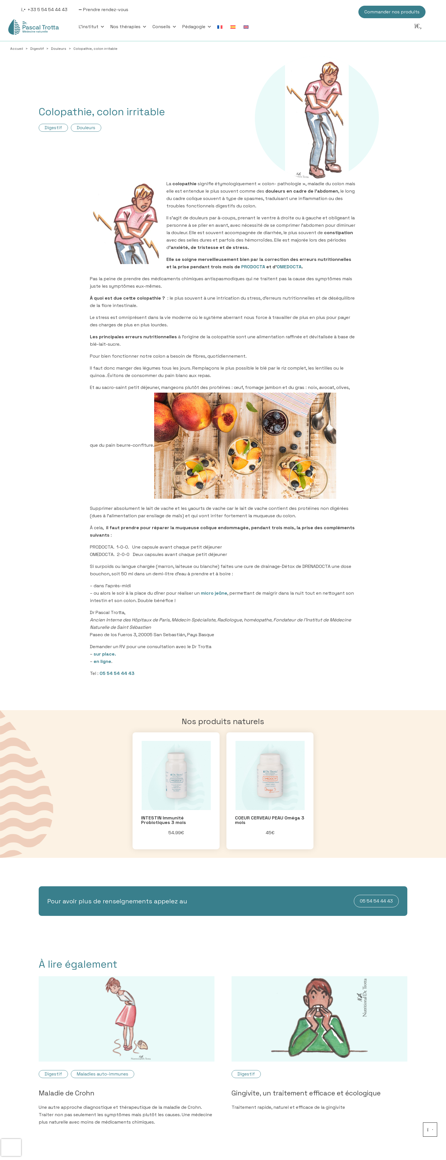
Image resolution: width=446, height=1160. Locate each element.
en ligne (102, 661)
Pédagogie (197, 26)
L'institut (92, 26)
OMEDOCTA (289, 267)
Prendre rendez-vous (105, 10)
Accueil (16, 48)
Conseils (164, 26)
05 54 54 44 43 (117, 673)
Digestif (37, 48)
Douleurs (58, 48)
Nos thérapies (128, 26)
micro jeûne (214, 593)
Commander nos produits (392, 12)
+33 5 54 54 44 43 (47, 10)
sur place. (105, 654)
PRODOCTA (253, 267)
